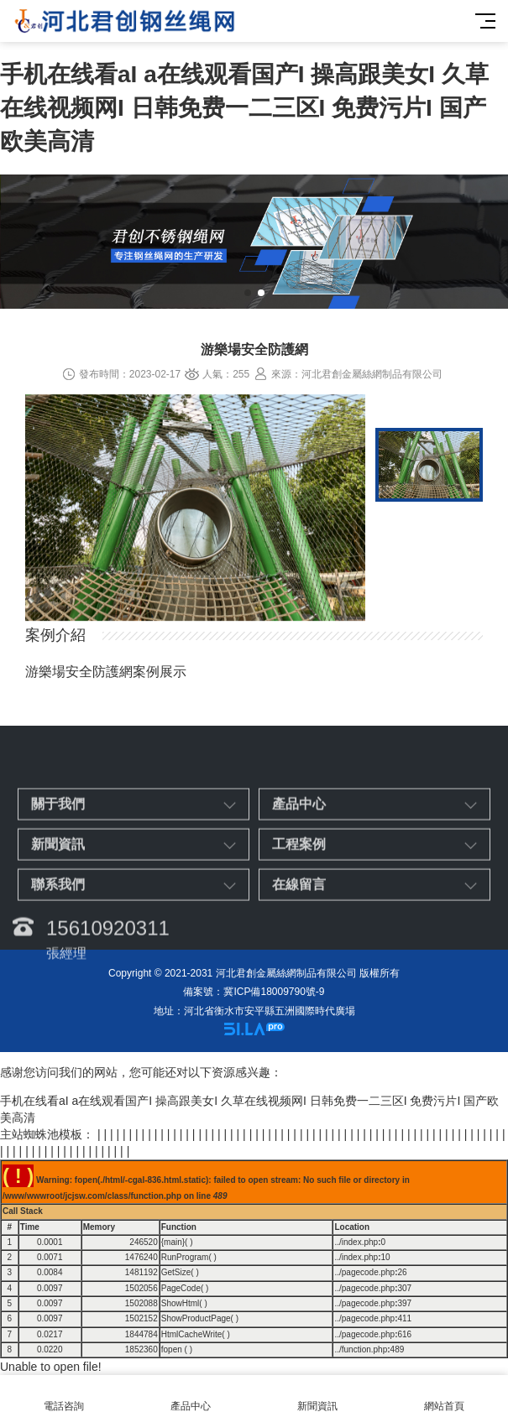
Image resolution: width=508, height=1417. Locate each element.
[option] (195, 509)
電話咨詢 (63, 1396)
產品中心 (190, 1396)
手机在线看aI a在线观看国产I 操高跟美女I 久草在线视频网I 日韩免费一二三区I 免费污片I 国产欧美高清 (244, 107)
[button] (247, 292)
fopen (171, 1349)
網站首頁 (444, 1396)
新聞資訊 (317, 1396)
